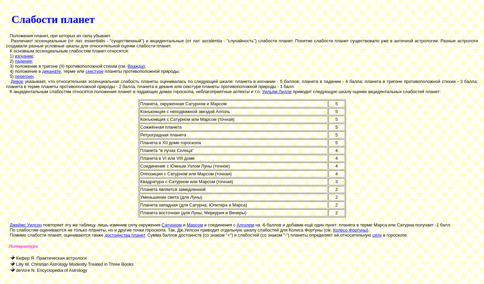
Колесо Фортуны (350, 230)
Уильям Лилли (276, 91)
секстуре (95, 71)
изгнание (24, 56)
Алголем (245, 224)
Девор (17, 81)
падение (23, 61)
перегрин (24, 76)
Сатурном (171, 224)
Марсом (194, 224)
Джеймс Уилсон (26, 224)
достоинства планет (125, 235)
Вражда (136, 66)
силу (377, 235)
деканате (51, 71)
